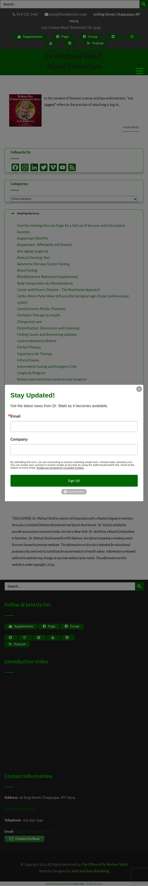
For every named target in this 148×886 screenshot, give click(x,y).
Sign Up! (74, 481)
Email (15, 416)
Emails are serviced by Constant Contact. (60, 467)
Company (19, 439)
